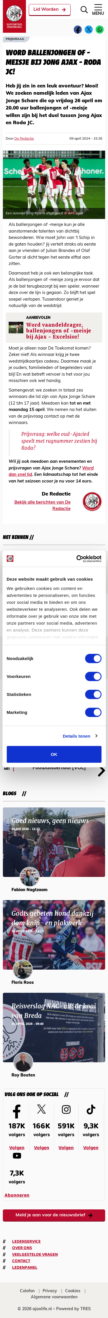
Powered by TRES (73, 1309)
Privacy (50, 1291)
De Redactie (24, 138)
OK (54, 754)
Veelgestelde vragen (35, 1254)
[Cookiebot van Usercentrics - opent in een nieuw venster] (76, 558)
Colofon (27, 1291)
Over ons (22, 1247)
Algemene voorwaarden (54, 1297)
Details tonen (76, 735)
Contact (21, 1260)
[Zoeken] (84, 9)
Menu (98, 9)
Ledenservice (26, 1241)
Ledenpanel (24, 1267)
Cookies (72, 1291)
